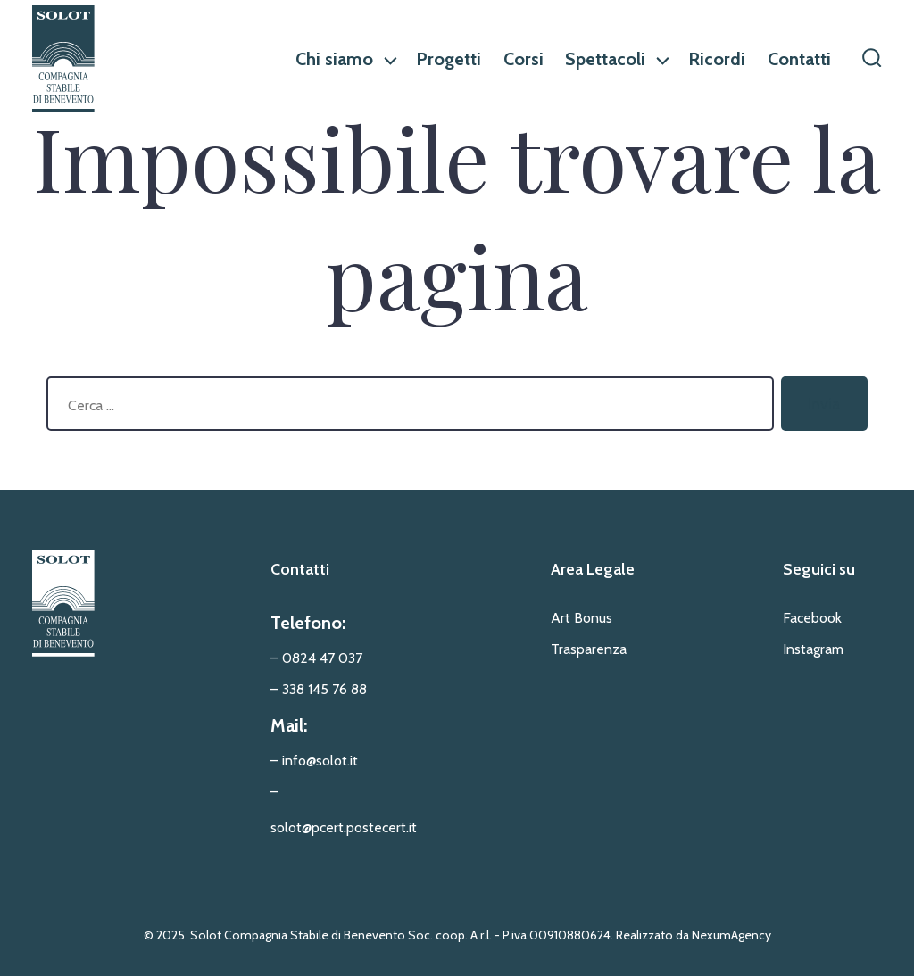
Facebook (812, 617)
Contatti (799, 59)
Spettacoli (616, 59)
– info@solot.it (314, 760)
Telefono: (307, 622)
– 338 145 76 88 (318, 689)
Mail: (288, 725)
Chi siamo (345, 59)
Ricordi (716, 59)
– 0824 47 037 (316, 657)
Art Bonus (581, 617)
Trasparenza (589, 649)
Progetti (448, 59)
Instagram (813, 649)
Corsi (523, 59)
